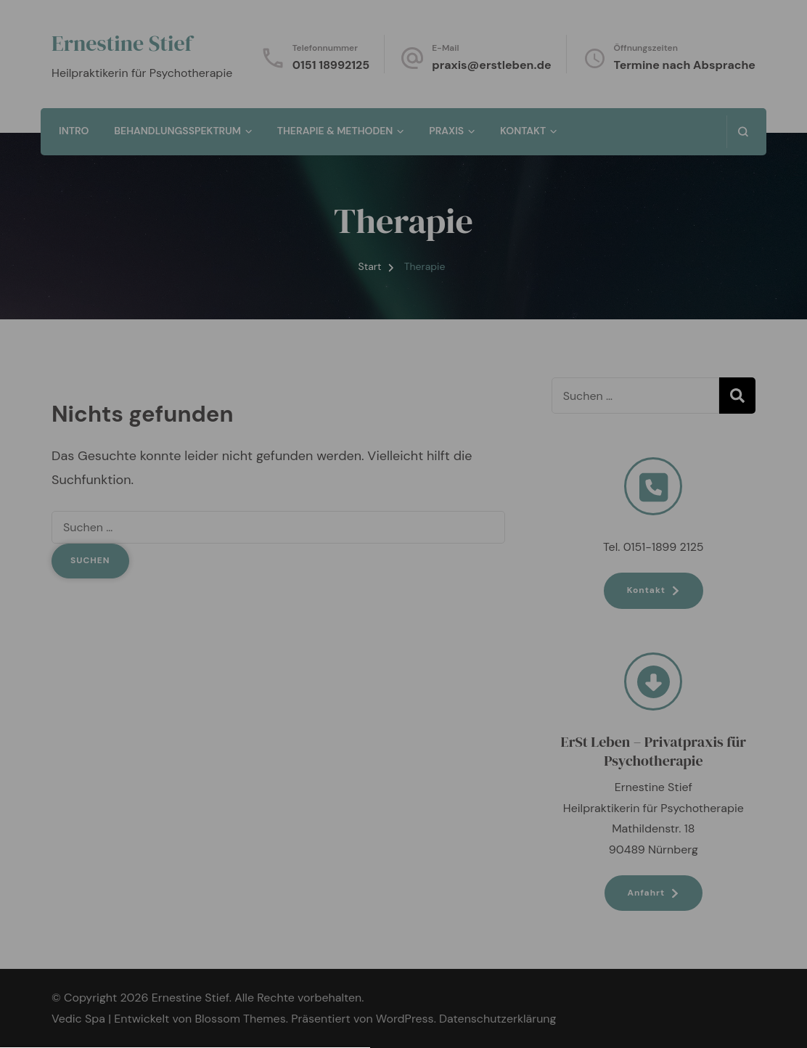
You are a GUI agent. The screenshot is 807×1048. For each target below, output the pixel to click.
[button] (403, 664)
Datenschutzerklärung (402, 512)
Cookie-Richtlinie (429, 734)
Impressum (512, 734)
